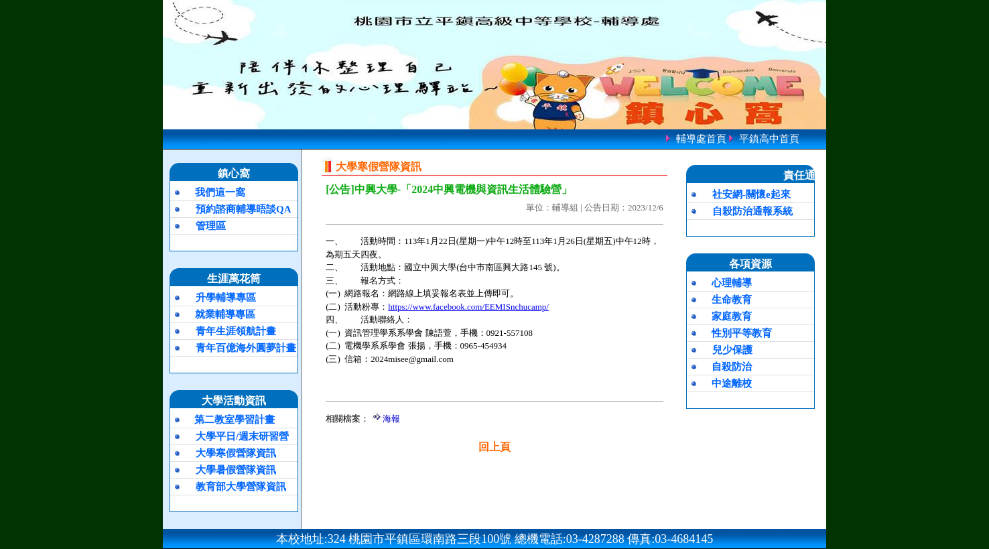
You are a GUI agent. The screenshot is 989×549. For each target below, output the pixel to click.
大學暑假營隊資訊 (236, 470)
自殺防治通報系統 (752, 211)
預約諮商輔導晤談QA (243, 209)
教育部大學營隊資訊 (241, 486)
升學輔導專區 (226, 297)
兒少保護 (732, 350)
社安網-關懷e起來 (751, 194)
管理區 (211, 226)
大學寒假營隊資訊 (236, 453)
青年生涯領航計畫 (236, 331)
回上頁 (494, 446)
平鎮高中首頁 (769, 138)
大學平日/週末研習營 (242, 436)
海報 (391, 419)
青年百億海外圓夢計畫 (246, 348)
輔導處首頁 (701, 138)
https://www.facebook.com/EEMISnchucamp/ (468, 307)
